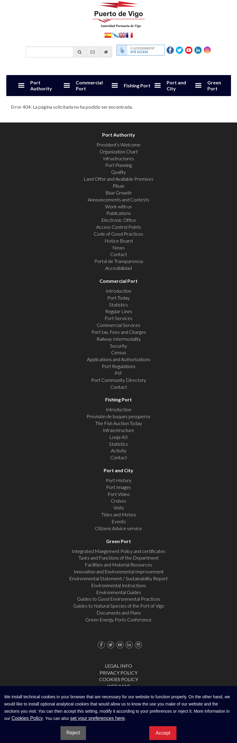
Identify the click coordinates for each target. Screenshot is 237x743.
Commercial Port (89, 85)
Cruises (118, 500)
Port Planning (118, 165)
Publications (118, 213)
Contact (118, 254)
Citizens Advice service (118, 528)
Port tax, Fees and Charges (118, 332)
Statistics (118, 304)
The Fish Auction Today (118, 423)
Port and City (176, 85)
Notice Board (119, 240)
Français (129, 35)
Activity (118, 450)
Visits (118, 507)
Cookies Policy (118, 679)
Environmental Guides (118, 592)
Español (107, 35)
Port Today (118, 298)
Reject (73, 732)
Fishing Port (137, 85)
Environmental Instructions (118, 585)
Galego (115, 35)
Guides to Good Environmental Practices (118, 599)
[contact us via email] (93, 52)
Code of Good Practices (118, 234)
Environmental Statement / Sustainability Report (118, 578)
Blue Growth (118, 192)
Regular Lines (118, 311)
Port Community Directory (118, 380)
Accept (163, 732)
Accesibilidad (118, 268)
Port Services (118, 318)
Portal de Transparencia (118, 261)
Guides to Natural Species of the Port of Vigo (118, 606)
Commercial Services (118, 325)
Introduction (118, 291)
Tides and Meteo (118, 514)
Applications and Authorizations (118, 359)
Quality (118, 172)
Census (118, 352)
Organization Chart (118, 151)
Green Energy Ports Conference (118, 619)
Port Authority (41, 85)
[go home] (106, 52)
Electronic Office (118, 220)
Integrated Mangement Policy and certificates (118, 551)
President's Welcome (118, 144)
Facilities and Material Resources (118, 564)
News (118, 247)
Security (118, 346)
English (122, 35)
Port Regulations (118, 366)
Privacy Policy (118, 672)
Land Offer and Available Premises (118, 179)
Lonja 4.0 (118, 437)
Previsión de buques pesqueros (118, 416)
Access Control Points (118, 227)
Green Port (214, 85)
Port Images (118, 487)
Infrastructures (118, 158)
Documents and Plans (118, 612)
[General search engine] (56, 52)
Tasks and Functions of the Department (119, 557)
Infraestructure (118, 430)
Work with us (118, 206)
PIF (118, 373)
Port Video (119, 494)
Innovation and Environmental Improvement (119, 571)
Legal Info (118, 666)
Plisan (118, 186)
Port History (119, 480)
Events (118, 521)
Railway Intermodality (118, 339)
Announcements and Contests (118, 199)
